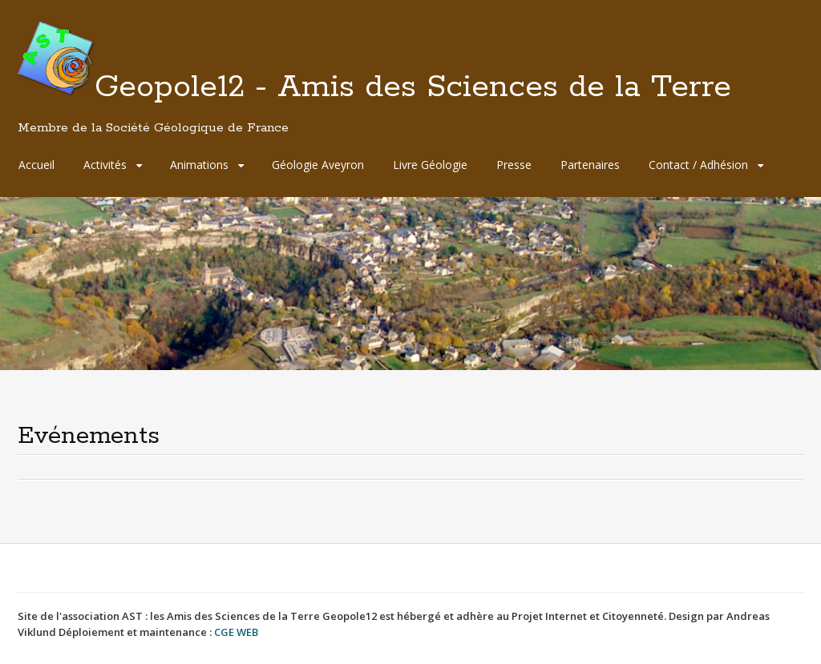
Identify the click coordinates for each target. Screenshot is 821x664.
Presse (514, 164)
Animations (199, 164)
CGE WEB (236, 632)
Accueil (36, 164)
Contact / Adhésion (698, 164)
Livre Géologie (430, 164)
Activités (105, 164)
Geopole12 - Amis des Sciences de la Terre (374, 101)
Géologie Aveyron (318, 164)
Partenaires (590, 164)
